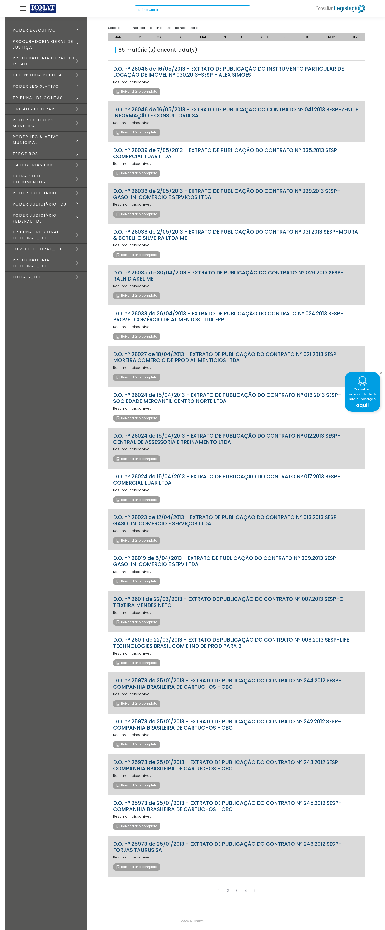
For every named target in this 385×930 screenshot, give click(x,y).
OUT (308, 39)
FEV (138, 39)
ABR (182, 39)
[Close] (381, 371)
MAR (159, 39)
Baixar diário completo (139, 94)
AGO (265, 39)
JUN (223, 39)
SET (287, 39)
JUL (242, 39)
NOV (332, 39)
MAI (203, 39)
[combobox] (192, 10)
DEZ (355, 39)
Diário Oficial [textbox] (149, 9)
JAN (118, 39)
